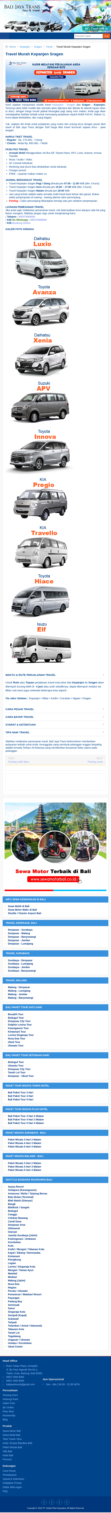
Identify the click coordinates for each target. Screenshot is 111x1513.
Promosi (7, 1459)
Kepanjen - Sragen (63, 104)
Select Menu (4, 36)
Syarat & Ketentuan (13, 1479)
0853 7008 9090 (15, 1377)
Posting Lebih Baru (18, 761)
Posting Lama (95, 761)
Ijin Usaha (8, 1407)
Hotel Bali (8, 1455)
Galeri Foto (9, 1403)
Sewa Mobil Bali (11, 1435)
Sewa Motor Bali (12, 1431)
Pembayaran (10, 1474)
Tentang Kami (10, 1395)
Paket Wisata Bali (12, 1447)
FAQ (5, 1491)
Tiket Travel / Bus (12, 1439)
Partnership (9, 1415)
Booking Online (21, 223)
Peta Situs (8, 1411)
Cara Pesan (9, 1470)
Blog (5, 1419)
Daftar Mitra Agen (12, 1487)
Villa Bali (7, 1451)
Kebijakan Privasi (12, 1483)
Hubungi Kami (10, 1399)
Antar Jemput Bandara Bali (17, 1443)
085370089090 (27, 216)
